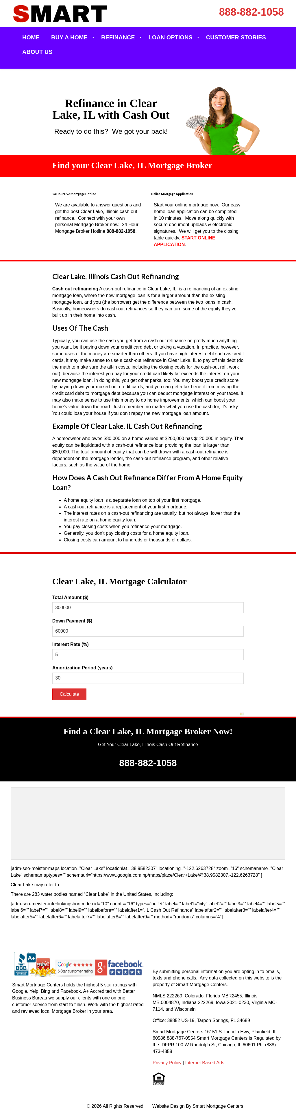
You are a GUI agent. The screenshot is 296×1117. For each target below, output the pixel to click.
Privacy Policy (167, 1062)
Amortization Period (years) (82, 667)
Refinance (118, 37)
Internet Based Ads (204, 1062)
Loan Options (171, 37)
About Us (37, 52)
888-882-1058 (251, 12)
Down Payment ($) (72, 620)
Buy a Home (69, 37)
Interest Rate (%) (70, 644)
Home (31, 37)
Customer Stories (236, 37)
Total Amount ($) (70, 597)
